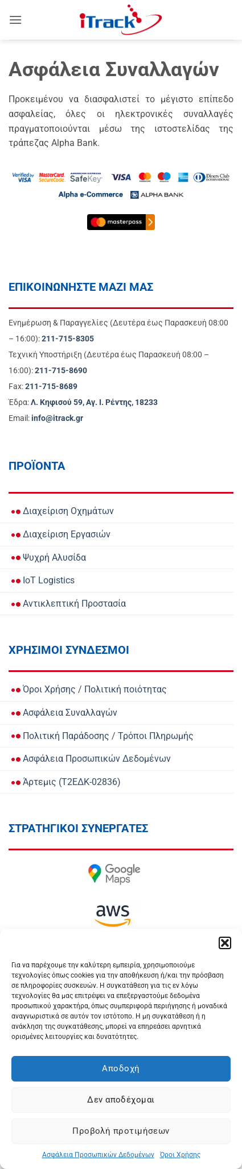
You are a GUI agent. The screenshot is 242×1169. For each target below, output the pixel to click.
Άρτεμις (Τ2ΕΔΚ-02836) (66, 781)
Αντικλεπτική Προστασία (68, 603)
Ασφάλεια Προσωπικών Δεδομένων (98, 1155)
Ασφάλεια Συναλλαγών (64, 712)
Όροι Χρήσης (180, 1155)
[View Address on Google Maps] (94, 402)
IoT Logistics (43, 580)
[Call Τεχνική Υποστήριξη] (61, 370)
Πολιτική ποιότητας (125, 689)
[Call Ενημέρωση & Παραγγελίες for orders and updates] (68, 339)
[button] (225, 943)
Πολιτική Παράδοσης (60, 735)
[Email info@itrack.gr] (57, 418)
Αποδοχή (121, 1068)
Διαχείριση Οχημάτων (62, 511)
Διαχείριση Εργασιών (60, 534)
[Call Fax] (51, 386)
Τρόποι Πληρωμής (156, 735)
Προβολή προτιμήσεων (121, 1131)
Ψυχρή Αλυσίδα (48, 557)
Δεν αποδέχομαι (120, 1100)
